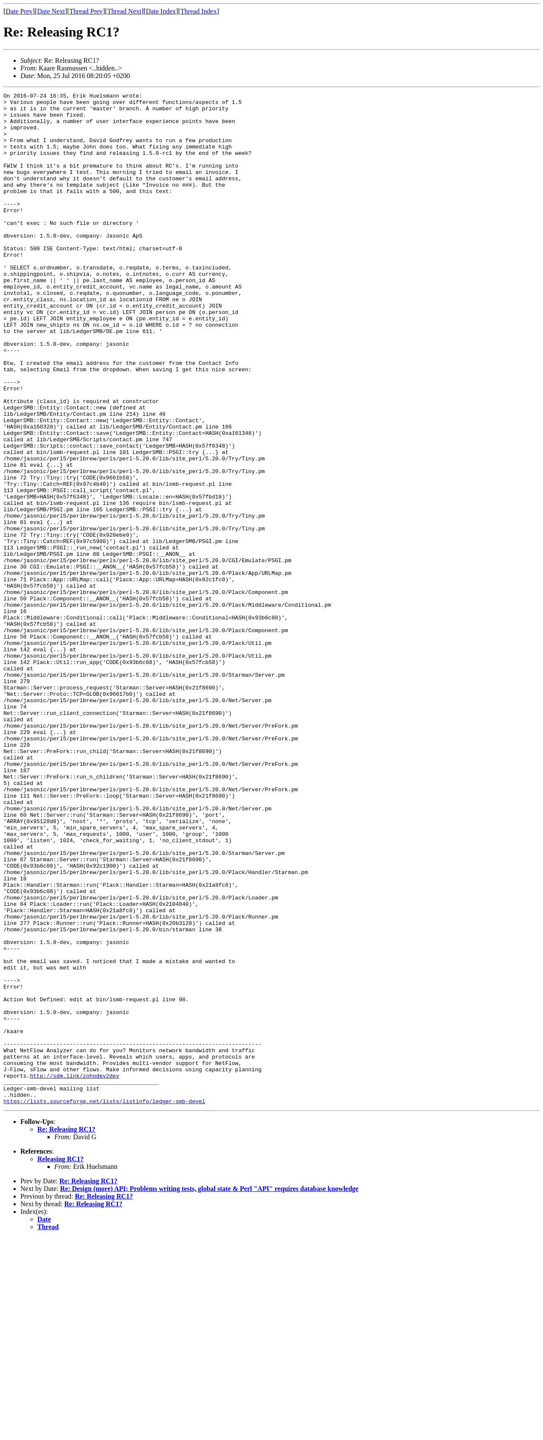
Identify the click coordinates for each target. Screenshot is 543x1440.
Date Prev (19, 11)
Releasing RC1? (60, 1361)
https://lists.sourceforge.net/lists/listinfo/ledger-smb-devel (104, 1303)
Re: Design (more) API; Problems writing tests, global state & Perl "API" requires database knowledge (209, 1391)
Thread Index (198, 11)
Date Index (161, 11)
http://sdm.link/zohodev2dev (74, 1273)
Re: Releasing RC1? (66, 1331)
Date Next (51, 11)
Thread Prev (86, 11)
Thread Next (124, 11)
